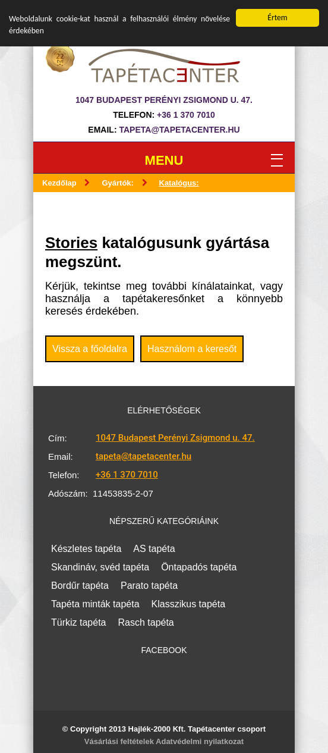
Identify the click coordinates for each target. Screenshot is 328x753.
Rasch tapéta (146, 622)
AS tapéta (154, 549)
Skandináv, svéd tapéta (100, 567)
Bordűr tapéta (80, 586)
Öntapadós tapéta (198, 567)
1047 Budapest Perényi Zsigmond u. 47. (175, 437)
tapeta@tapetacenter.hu (179, 129)
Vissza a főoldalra (89, 349)
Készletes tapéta (86, 549)
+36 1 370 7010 (186, 115)
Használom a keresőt (191, 349)
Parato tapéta (149, 586)
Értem (277, 17)
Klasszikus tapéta (189, 604)
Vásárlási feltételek (119, 741)
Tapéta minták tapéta (95, 604)
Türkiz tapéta (78, 622)
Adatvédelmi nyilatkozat (200, 741)
